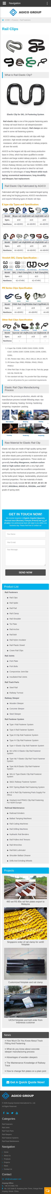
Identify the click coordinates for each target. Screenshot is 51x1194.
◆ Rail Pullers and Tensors (18, 840)
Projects (9, 870)
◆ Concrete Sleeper (15, 709)
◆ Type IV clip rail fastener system (22, 740)
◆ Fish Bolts (12, 666)
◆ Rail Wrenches (14, 845)
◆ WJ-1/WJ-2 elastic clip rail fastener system (24, 752)
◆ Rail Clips (12, 598)
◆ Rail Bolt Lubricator (16, 850)
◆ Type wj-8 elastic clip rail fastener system (23, 767)
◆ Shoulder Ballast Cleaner (19, 855)
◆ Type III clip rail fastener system (22, 735)
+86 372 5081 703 (11, 1186)
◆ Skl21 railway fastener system (21, 782)
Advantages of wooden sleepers (21, 1057)
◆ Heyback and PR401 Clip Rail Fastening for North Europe (25, 801)
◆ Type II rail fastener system (20, 730)
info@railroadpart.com (13, 1179)
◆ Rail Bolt (12, 635)
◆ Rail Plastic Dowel (16, 645)
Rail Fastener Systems (10, 1138)
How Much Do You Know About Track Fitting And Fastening (24, 1042)
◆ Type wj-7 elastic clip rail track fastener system (26, 760)
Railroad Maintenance (14, 808)
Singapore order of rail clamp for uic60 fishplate (25, 943)
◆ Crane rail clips (15, 650)
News (7, 1034)
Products (15, 20)
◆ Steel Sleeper (14, 714)
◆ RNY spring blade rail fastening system (25, 787)
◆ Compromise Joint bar (17, 672)
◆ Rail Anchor (13, 629)
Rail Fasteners (25, 20)
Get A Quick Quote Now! (25, 1082)
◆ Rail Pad (12, 608)
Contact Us (8, 1169)
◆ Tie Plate (12, 624)
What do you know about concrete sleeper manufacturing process (22, 1050)
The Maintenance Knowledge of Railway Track (25, 1064)
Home (6, 1152)
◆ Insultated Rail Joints (17, 677)
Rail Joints (9, 656)
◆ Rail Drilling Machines (17, 829)
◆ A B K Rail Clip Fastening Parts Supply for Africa (26, 793)
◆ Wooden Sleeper (15, 703)
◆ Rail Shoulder (14, 619)
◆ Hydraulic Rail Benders (18, 834)
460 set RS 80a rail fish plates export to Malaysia (25, 902)
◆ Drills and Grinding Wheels (19, 861)
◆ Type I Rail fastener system (20, 724)
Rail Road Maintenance (10, 1141)
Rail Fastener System (14, 719)
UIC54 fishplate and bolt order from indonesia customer (25, 1021)
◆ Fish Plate (12, 661)
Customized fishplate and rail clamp (25, 982)
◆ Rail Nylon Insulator (16, 640)
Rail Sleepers (7, 1134)
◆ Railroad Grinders (15, 813)
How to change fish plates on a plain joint (25, 1071)
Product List (11, 586)
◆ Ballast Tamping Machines (19, 818)
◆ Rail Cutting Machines (17, 824)
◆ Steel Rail (12, 687)
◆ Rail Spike (12, 603)
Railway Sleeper (12, 698)
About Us (7, 1156)
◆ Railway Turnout (15, 693)
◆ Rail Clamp (13, 613)
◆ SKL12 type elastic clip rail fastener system (24, 775)
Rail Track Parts (12, 682)
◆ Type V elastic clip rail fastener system (25, 746)
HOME (7, 20)
